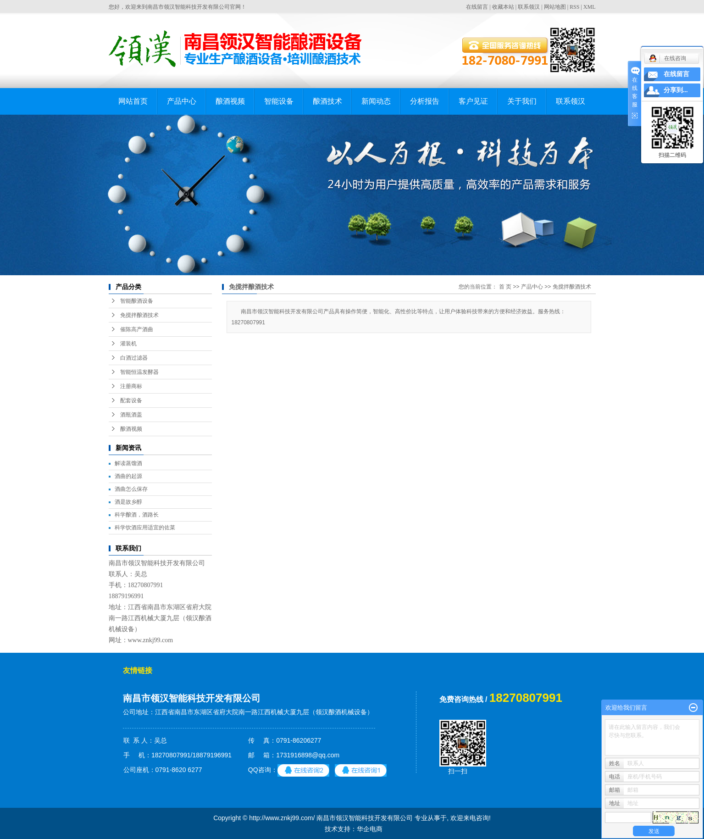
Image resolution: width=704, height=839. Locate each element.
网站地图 (555, 7)
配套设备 (131, 400)
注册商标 (131, 386)
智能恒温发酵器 (139, 372)
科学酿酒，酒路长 (137, 514)
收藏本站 (503, 7)
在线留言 (477, 7)
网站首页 (133, 101)
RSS (574, 7)
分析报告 (424, 101)
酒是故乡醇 (128, 502)
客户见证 (473, 101)
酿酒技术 (327, 101)
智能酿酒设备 (136, 301)
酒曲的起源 (128, 476)
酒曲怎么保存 (131, 489)
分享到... (676, 90)
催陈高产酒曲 (136, 329)
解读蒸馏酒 (128, 463)
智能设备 (279, 101)
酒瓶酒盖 (131, 414)
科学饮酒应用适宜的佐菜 (145, 527)
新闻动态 (376, 101)
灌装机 (128, 343)
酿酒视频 (230, 101)
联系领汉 (529, 7)
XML (589, 7)
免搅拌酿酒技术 (139, 315)
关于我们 (522, 101)
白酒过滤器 (134, 358)
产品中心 (181, 101)
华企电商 (369, 829)
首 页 (505, 286)
